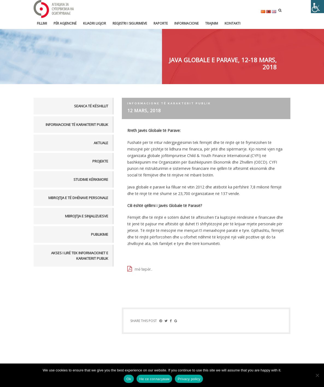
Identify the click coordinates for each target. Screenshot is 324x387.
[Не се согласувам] (317, 375)
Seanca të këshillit (91, 106)
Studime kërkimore (90, 179)
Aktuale (101, 142)
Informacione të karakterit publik (77, 124)
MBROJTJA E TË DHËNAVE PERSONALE (78, 197)
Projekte (100, 161)
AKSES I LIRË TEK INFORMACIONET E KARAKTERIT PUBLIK (79, 255)
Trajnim (211, 23)
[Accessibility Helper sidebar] (317, 6)
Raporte (161, 23)
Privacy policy (189, 379)
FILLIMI (42, 23)
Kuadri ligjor (94, 23)
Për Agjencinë (65, 23)
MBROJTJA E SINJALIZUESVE (86, 216)
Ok (128, 379)
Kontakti (232, 23)
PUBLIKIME (99, 234)
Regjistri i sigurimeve (130, 23)
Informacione (186, 23)
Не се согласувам (154, 379)
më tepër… (143, 269)
